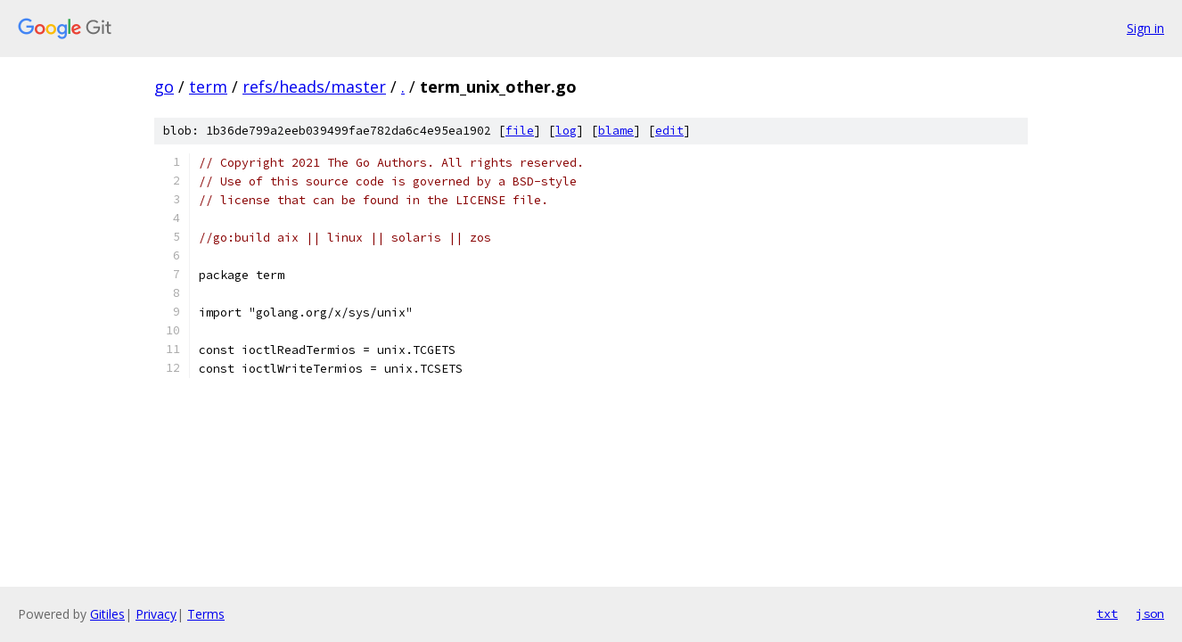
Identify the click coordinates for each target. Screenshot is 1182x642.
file (519, 130)
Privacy (155, 613)
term (208, 86)
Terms (206, 613)
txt (1107, 613)
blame (616, 130)
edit (669, 130)
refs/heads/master (314, 86)
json (1150, 613)
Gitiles (107, 613)
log (566, 130)
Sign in (1145, 28)
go (164, 86)
